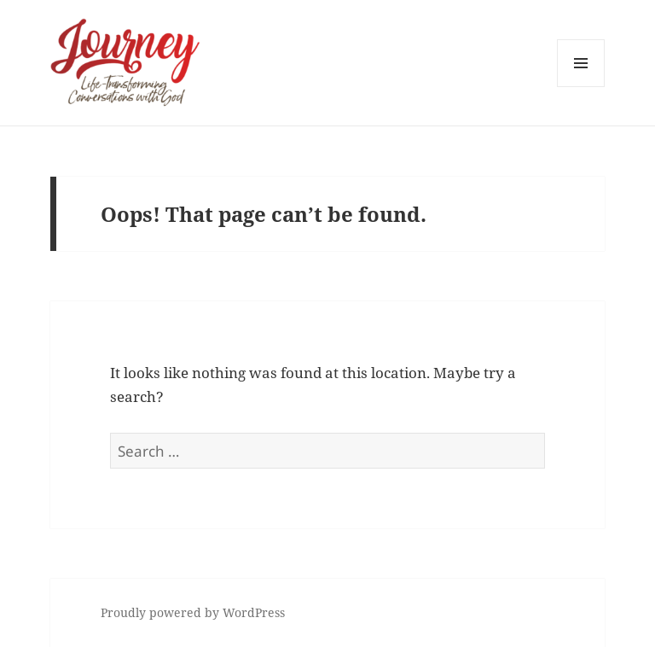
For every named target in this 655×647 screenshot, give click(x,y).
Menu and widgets (581, 86)
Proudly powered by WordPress (193, 612)
